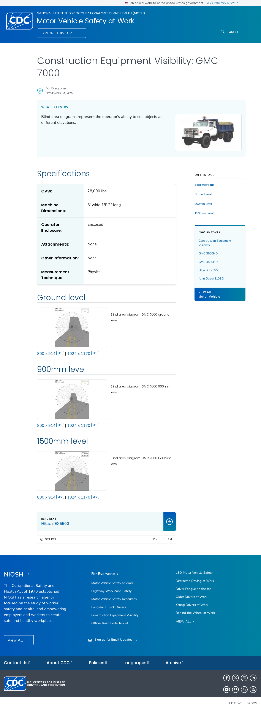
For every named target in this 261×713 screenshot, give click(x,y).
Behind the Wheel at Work (195, 613)
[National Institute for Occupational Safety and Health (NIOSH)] (35, 575)
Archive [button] (174, 663)
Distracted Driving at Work (195, 581)
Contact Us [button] (17, 663)
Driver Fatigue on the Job (194, 589)
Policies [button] (98, 663)
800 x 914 (50, 356)
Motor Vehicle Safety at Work (85, 21)
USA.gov (251, 703)
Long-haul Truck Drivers (108, 607)
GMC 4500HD (203, 260)
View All (16, 640)
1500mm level (199, 212)
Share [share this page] (163, 539)
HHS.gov (234, 703)
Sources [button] (52, 539)
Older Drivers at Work (191, 597)
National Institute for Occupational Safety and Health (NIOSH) (91, 13)
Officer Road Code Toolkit (109, 623)
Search (232, 32)
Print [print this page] (150, 539)
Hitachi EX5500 (204, 269)
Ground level (198, 193)
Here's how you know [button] (221, 3)
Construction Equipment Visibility (210, 241)
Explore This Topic (58, 33)
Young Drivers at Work (192, 605)
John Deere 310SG (206, 277)
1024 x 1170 (83, 356)
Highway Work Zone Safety (111, 591)
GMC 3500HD (203, 252)
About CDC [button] (59, 663)
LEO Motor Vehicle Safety (194, 573)
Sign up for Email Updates (113, 639)
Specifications (199, 183)
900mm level (198, 202)
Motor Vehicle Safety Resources (114, 599)
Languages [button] (136, 663)
